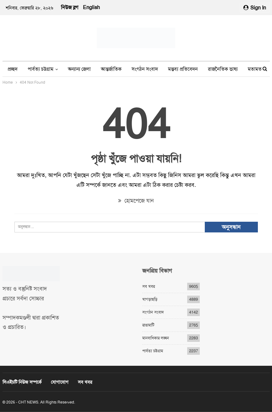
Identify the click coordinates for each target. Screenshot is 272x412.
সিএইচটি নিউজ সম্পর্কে (22, 382)
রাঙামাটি (148, 325)
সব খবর (148, 286)
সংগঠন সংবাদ (145, 69)
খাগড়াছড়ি (149, 299)
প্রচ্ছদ (13, 69)
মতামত (255, 69)
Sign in (254, 7)
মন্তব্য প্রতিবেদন (183, 69)
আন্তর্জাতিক (111, 69)
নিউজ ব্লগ (69, 7)
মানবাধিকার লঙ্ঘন (155, 338)
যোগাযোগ (59, 382)
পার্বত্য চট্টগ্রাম (40, 69)
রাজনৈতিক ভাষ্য (223, 69)
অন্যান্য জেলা (79, 69)
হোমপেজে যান (136, 200)
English (91, 7)
